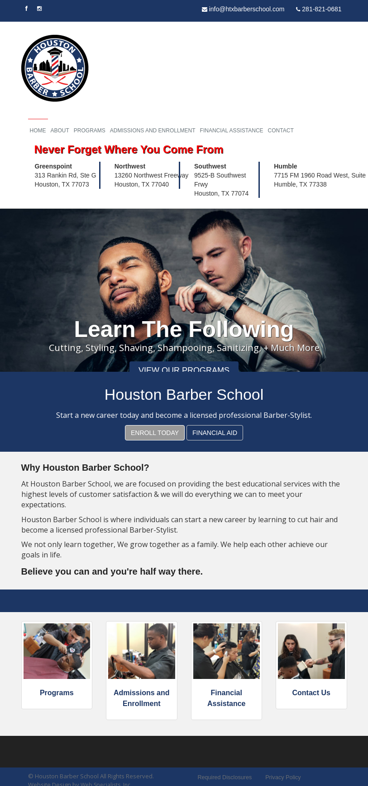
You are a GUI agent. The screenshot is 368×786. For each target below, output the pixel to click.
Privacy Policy (283, 779)
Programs (89, 131)
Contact (281, 131)
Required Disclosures (227, 779)
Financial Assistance (231, 131)
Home (38, 131)
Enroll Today (155, 434)
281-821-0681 (318, 9)
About (60, 131)
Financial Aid (214, 434)
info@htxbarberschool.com (243, 9)
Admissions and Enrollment (153, 131)
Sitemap (323, 779)
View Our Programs (184, 372)
